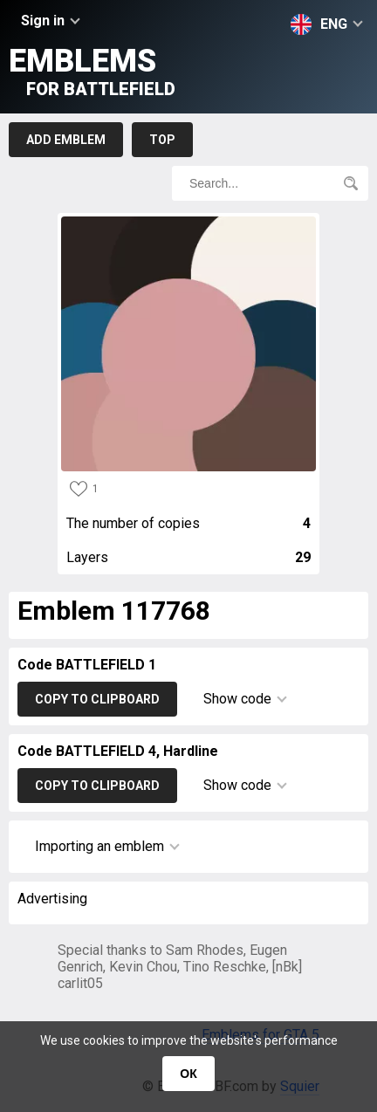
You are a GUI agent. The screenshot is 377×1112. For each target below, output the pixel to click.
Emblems (92, 71)
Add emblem (66, 140)
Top (162, 140)
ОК (188, 1074)
